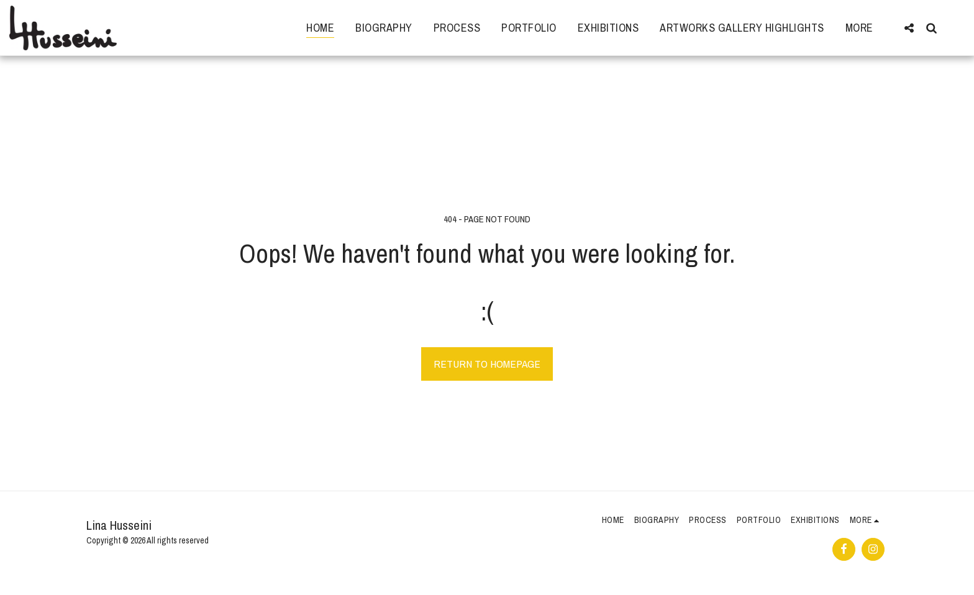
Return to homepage (487, 364)
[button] (908, 28)
